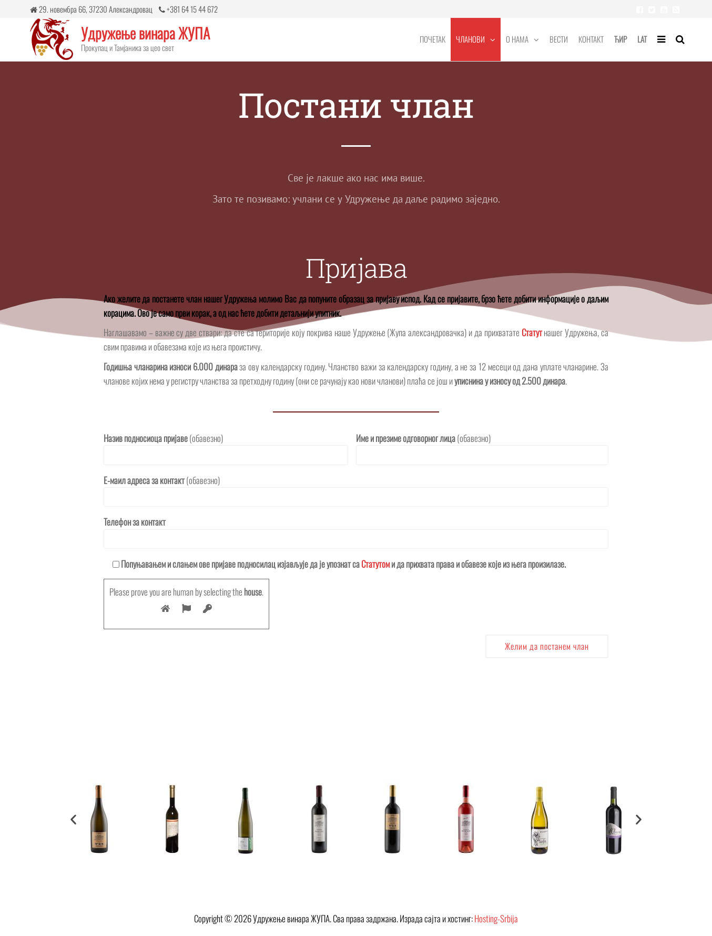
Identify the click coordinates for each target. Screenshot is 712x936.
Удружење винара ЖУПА (145, 33)
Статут (532, 332)
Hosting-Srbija (496, 918)
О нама (517, 39)
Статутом (375, 563)
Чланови (470, 39)
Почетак (432, 39)
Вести (559, 39)
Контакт (591, 39)
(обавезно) (226, 448)
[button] (73, 819)
